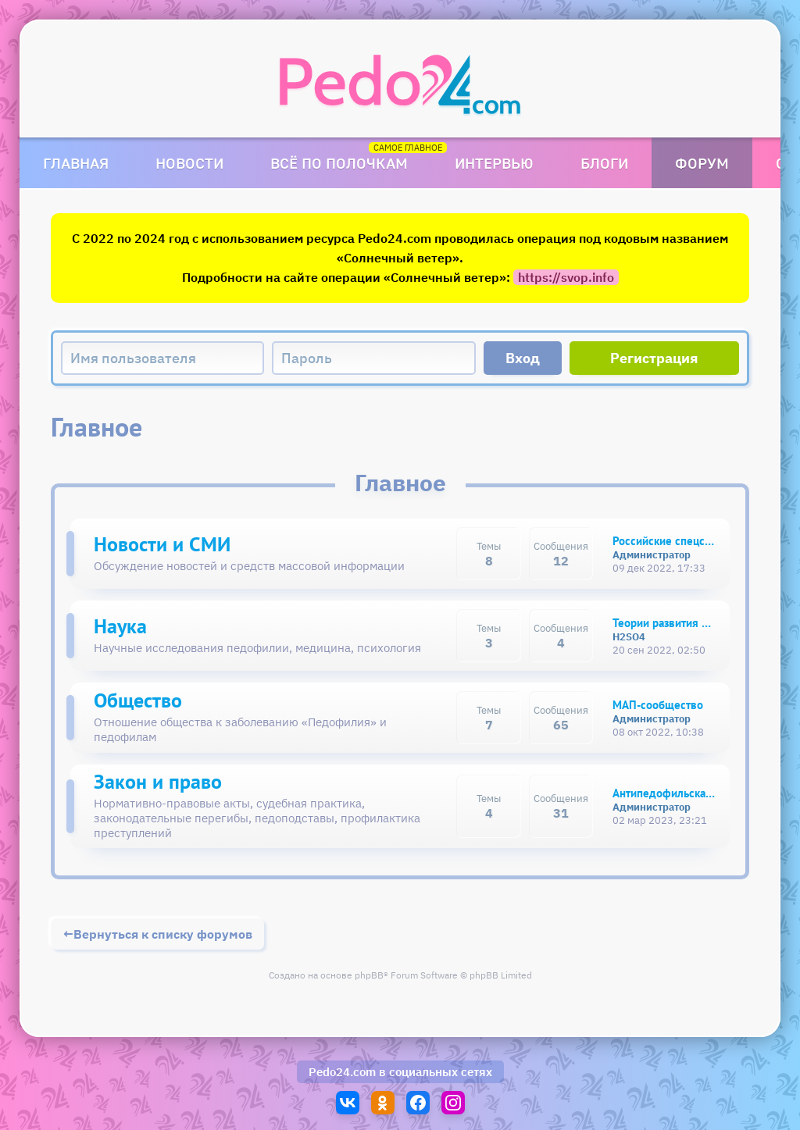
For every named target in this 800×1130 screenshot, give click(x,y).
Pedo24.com (342, 1071)
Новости (189, 163)
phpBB (369, 975)
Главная (76, 163)
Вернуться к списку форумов (162, 934)
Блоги (604, 163)
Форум (702, 163)
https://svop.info (566, 277)
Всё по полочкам (339, 163)
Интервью (494, 163)
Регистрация (654, 358)
